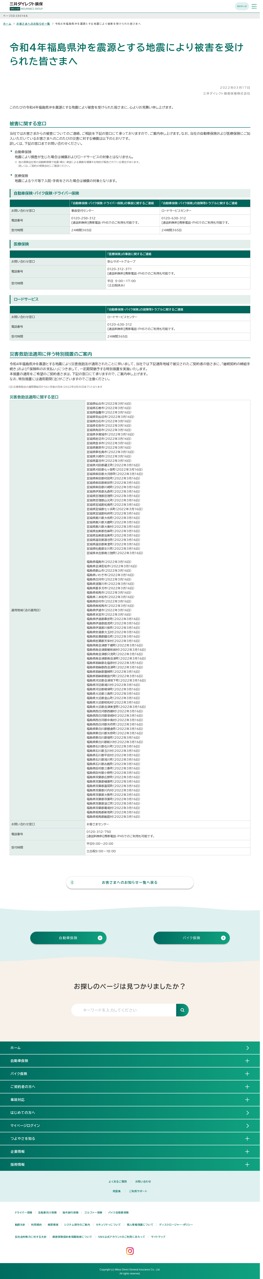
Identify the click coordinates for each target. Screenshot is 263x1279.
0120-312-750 (99, 831)
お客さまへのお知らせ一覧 (33, 23)
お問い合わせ (143, 1181)
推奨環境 (53, 1224)
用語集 (117, 1191)
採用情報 (20, 1164)
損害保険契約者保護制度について (72, 1236)
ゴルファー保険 (93, 1212)
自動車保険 (22, 1060)
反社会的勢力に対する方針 (31, 1236)
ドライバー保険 (23, 1212)
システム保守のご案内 (77, 1224)
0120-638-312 (173, 218)
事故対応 (20, 1099)
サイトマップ (158, 1236)
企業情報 (20, 1151)
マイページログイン (25, 1125)
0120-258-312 (83, 218)
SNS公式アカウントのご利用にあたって (121, 1236)
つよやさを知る (26, 1138)
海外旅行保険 (70, 1212)
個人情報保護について (140, 1224)
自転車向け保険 (47, 1212)
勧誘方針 (20, 1224)
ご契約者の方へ (26, 1086)
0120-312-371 (119, 269)
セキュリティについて (108, 1224)
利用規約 (36, 1224)
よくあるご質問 (118, 1181)
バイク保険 (22, 1073)
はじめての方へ (22, 1112)
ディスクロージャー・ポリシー (176, 1224)
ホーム (7, 23)
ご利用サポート (138, 1191)
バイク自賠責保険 (118, 1212)
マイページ (242, 6)
